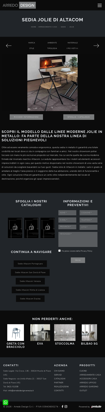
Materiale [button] (73, 43)
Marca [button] (31, 43)
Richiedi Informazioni (26, 117)
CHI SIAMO (59, 371)
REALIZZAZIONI (61, 386)
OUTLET (83, 390)
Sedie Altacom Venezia (30, 281)
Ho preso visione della (77, 251)
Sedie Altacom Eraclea (30, 298)
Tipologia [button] (52, 48)
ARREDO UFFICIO (88, 382)
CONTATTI (59, 390)
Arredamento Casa (47, 27)
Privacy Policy (86, 251)
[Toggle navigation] (99, 5)
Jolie (71, 27)
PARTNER (58, 382)
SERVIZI (58, 375)
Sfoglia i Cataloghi (79, 117)
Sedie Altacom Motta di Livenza (30, 290)
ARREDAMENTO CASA (90, 375)
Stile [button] (31, 48)
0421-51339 (12, 386)
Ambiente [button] (52, 43)
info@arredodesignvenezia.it (21, 390)
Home (33, 27)
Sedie (63, 27)
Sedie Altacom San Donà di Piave (30, 272)
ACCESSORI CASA (88, 378)
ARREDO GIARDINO (89, 386)
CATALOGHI (59, 378)
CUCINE (83, 371)
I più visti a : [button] (73, 48)
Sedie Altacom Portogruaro (30, 263)
